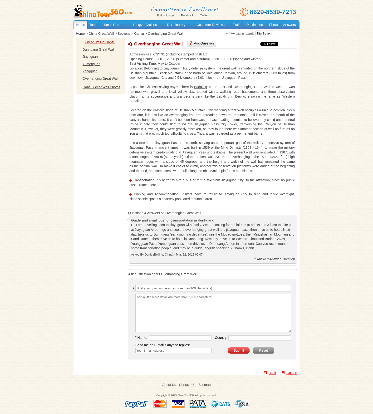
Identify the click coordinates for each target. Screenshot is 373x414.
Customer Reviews (211, 25)
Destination (254, 25)
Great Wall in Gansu (100, 42)
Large (240, 33)
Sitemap (204, 385)
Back (272, 373)
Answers (289, 25)
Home (80, 25)
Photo (273, 25)
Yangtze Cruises (145, 25)
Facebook (187, 15)
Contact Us (187, 385)
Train (236, 25)
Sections (124, 33)
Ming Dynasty (231, 147)
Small (250, 33)
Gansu (139, 33)
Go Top (291, 373)
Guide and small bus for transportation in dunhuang (172, 220)
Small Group (113, 25)
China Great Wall (101, 33)
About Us (169, 385)
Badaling (200, 87)
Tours (93, 25)
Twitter (204, 15)
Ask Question (204, 43)
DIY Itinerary (176, 25)
